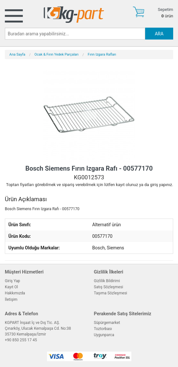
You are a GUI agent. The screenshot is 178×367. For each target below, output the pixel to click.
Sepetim (165, 9)
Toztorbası (103, 329)
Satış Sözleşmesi (108, 287)
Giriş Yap (12, 281)
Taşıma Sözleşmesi (110, 293)
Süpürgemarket (107, 322)
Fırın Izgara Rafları (102, 54)
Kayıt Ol (11, 287)
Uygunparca (104, 335)
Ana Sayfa (17, 54)
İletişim (11, 299)
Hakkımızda (15, 293)
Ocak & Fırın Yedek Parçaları (56, 54)
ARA (159, 33)
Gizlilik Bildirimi (107, 281)
